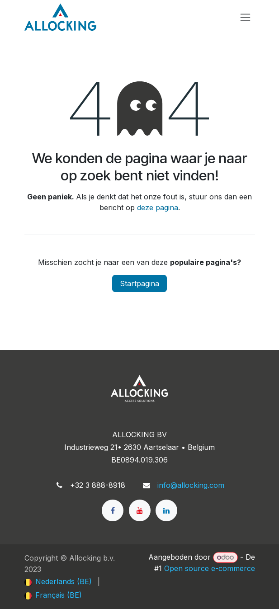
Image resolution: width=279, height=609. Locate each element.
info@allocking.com (190, 485)
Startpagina (139, 283)
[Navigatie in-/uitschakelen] (245, 17)
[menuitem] (58, 581)
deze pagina (157, 207)
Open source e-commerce (209, 568)
